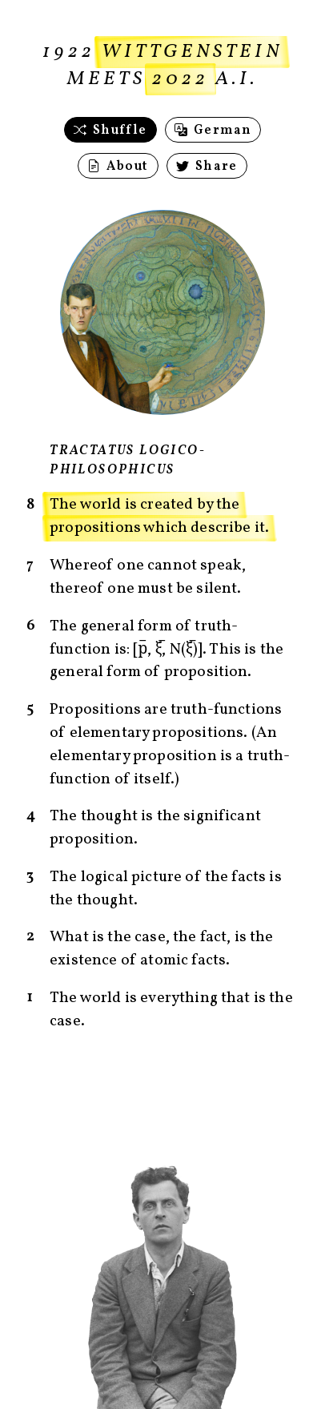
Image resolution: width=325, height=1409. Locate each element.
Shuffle (110, 130)
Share (207, 166)
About (118, 166)
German (213, 130)
